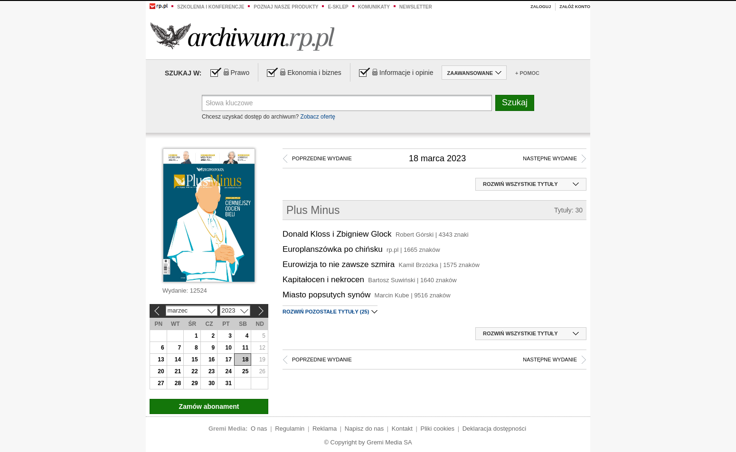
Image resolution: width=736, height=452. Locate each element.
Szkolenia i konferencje (210, 6)
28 (178, 383)
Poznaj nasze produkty (286, 6)
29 (194, 383)
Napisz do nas (364, 428)
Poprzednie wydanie (322, 158)
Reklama (324, 428)
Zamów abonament (209, 406)
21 (178, 371)
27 (161, 383)
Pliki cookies (438, 428)
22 (194, 371)
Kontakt (402, 428)
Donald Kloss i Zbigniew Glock (337, 234)
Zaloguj (540, 6)
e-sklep (338, 6)
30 (211, 383)
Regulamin (289, 428)
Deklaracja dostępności (494, 428)
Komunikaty (374, 6)
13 (161, 359)
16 (211, 359)
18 (245, 359)
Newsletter (415, 6)
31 (228, 383)
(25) (330, 311)
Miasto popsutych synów (326, 294)
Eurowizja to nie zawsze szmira (339, 264)
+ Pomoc (527, 73)
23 (211, 371)
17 (228, 359)
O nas (259, 428)
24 (228, 371)
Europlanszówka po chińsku (333, 249)
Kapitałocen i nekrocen (323, 279)
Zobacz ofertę (317, 116)
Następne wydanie (550, 158)
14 (178, 359)
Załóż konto (574, 6)
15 (194, 359)
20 (161, 371)
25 (245, 371)
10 (228, 347)
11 (245, 347)
